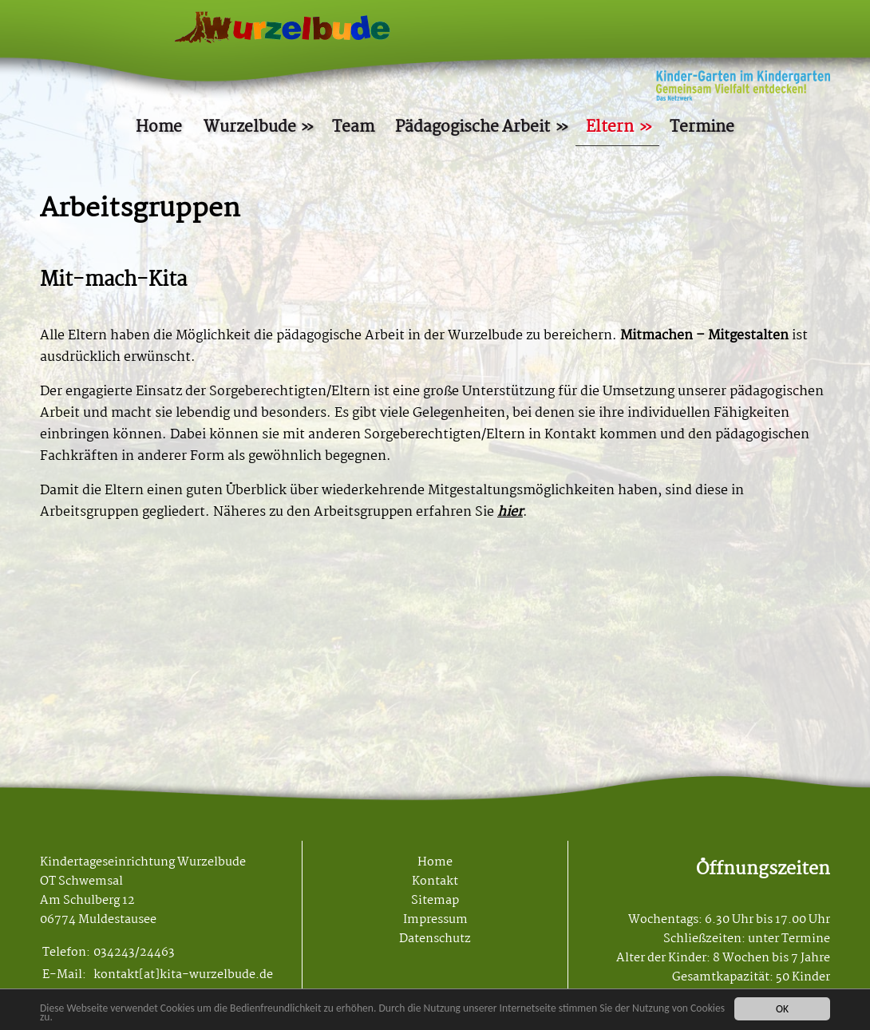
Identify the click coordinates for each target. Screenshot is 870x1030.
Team (353, 127)
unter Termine (789, 939)
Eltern (610, 127)
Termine (702, 127)
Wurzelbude (250, 127)
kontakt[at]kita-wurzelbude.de (183, 974)
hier (510, 512)
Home (159, 127)
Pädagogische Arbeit (472, 127)
